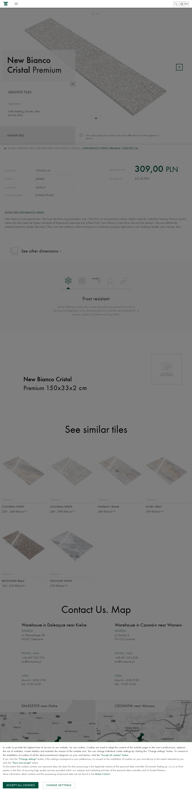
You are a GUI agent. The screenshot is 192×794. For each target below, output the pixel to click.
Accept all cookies (20, 785)
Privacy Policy (102, 774)
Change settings (58, 785)
